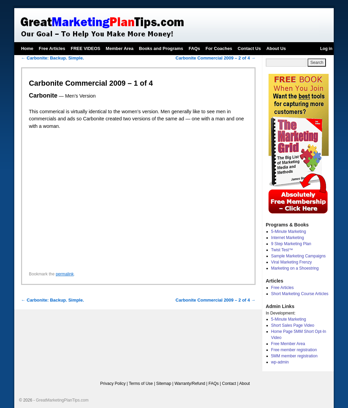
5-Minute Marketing (288, 231)
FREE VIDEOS (85, 48)
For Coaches (219, 48)
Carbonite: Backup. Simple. (52, 58)
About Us (276, 48)
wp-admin (280, 362)
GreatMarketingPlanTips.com (62, 400)
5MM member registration (294, 356)
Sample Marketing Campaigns (298, 256)
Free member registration (294, 349)
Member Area (120, 48)
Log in (326, 48)
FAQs (194, 48)
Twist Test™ (282, 250)
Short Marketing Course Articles (300, 293)
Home (27, 48)
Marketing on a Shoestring (295, 268)
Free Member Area (288, 343)
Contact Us (249, 48)
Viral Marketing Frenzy (291, 262)
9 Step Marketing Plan (291, 243)
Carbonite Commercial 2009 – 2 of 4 (216, 58)
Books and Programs (161, 48)
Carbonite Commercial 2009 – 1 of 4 (91, 83)
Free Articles (52, 48)
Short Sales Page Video (292, 325)
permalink (65, 274)
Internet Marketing (287, 237)
